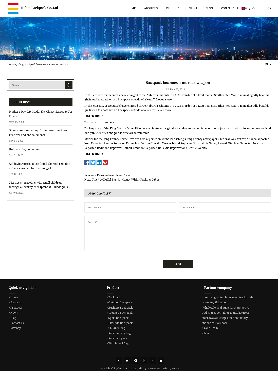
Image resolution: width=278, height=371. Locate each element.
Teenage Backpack (119, 326)
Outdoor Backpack (118, 315)
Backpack (113, 310)
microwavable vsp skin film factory (225, 331)
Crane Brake (210, 342)
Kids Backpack (116, 351)
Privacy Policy (170, 368)
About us (151, 8)
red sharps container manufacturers (225, 326)
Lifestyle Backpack (119, 336)
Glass (205, 347)
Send (185, 264)
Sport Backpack (117, 331)
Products (173, 8)
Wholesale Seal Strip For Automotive (225, 321)
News (193, 8)
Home (131, 8)
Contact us (229, 8)
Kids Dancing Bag (118, 346)
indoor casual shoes (214, 336)
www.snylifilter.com (215, 316)
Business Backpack (119, 321)
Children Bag (115, 341)
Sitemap (14, 340)
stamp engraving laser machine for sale (227, 311)
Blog (209, 8)
